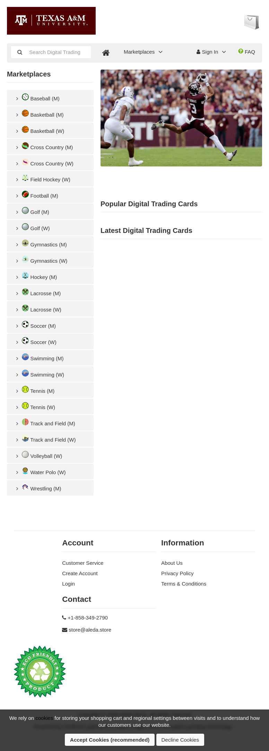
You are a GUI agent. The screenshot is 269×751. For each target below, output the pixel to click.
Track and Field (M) (44, 422)
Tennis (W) (34, 406)
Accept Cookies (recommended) (109, 740)
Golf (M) (31, 211)
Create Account (80, 573)
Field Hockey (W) (42, 178)
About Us (172, 563)
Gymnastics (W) (40, 260)
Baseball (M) (37, 97)
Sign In (207, 52)
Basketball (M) (38, 114)
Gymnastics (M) (40, 243)
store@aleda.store (90, 630)
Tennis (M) (34, 390)
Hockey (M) (35, 276)
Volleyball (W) (38, 455)
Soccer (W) (35, 341)
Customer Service (82, 563)
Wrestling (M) (37, 487)
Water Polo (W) (40, 471)
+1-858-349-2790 (88, 618)
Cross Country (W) (43, 162)
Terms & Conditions (183, 584)
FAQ (246, 51)
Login (68, 584)
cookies (44, 718)
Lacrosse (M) (37, 292)
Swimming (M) (38, 357)
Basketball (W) (39, 130)
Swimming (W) (39, 374)
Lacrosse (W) (37, 309)
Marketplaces (139, 52)
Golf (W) (32, 227)
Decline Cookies (180, 740)
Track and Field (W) (45, 439)
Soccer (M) (35, 325)
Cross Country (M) (43, 146)
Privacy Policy (177, 573)
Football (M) (36, 195)
